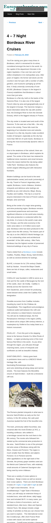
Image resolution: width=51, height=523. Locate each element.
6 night (33, 485)
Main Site (31, 14)
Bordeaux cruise (29, 252)
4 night (18, 485)
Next (41, 22)
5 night (24, 485)
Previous (11, 22)
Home (9, 14)
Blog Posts (20, 14)
